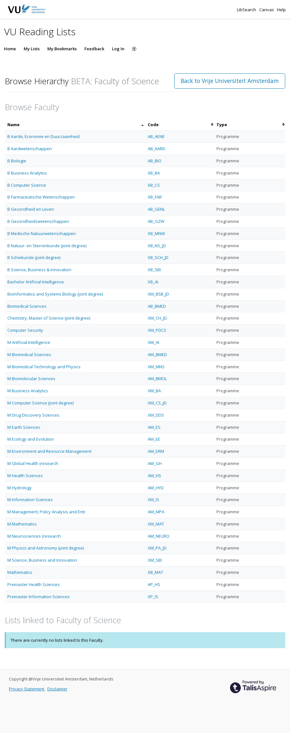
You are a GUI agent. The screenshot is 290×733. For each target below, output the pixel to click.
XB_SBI (154, 270)
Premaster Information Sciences (38, 596)
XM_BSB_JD (158, 294)
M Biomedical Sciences (29, 354)
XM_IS (153, 499)
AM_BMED (157, 354)
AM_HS (154, 475)
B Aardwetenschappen (29, 148)
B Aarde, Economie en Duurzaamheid (43, 136)
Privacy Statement (27, 689)
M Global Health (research (32, 463)
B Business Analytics (27, 173)
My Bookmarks (62, 49)
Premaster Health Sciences (33, 584)
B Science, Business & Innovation (39, 270)
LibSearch (247, 9)
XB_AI (153, 282)
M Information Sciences (30, 499)
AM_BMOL (157, 378)
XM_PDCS (157, 330)
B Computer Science (26, 185)
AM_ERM (156, 451)
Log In (118, 49)
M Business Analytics (27, 391)
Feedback (94, 49)
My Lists (32, 49)
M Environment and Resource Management (49, 451)
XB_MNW (156, 233)
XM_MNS (156, 367)
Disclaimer (57, 689)
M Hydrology (19, 488)
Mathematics (19, 572)
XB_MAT (155, 572)
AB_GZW (156, 221)
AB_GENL (156, 209)
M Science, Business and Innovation (42, 560)
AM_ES (154, 427)
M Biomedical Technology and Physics (44, 367)
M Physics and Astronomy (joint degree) (45, 548)
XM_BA (154, 391)
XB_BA (154, 173)
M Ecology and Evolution (30, 439)
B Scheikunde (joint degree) (33, 257)
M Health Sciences (25, 475)
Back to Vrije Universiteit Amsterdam (230, 81)
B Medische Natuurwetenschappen (41, 233)
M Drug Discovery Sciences (33, 415)
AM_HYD (156, 488)
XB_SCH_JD (158, 257)
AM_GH (155, 463)
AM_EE (154, 439)
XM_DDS (156, 415)
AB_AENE (156, 136)
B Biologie (16, 161)
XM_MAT (156, 524)
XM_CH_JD (157, 318)
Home (10, 49)
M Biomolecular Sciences (31, 378)
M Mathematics (22, 524)
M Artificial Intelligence (28, 342)
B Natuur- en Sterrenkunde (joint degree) (46, 245)
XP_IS (153, 596)
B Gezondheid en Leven (30, 209)
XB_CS (154, 185)
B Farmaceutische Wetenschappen (41, 197)
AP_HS (154, 584)
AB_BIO (154, 161)
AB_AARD (156, 148)
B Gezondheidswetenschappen (38, 221)
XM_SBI (155, 560)
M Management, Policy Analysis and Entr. (46, 512)
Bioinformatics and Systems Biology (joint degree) (55, 294)
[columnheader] (75, 125)
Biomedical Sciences (27, 306)
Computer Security (25, 330)
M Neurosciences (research (34, 536)
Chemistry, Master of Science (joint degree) (48, 318)
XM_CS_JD (157, 403)
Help (281, 9)
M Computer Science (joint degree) (40, 403)
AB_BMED (157, 306)
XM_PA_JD (157, 548)
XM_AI (153, 342)
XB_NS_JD (157, 245)
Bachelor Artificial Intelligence (35, 282)
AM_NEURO (158, 536)
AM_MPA (156, 512)
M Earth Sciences (23, 427)
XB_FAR (155, 197)
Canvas (267, 9)
